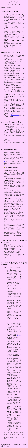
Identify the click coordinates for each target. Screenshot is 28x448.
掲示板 (19, 335)
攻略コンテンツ (15, 115)
